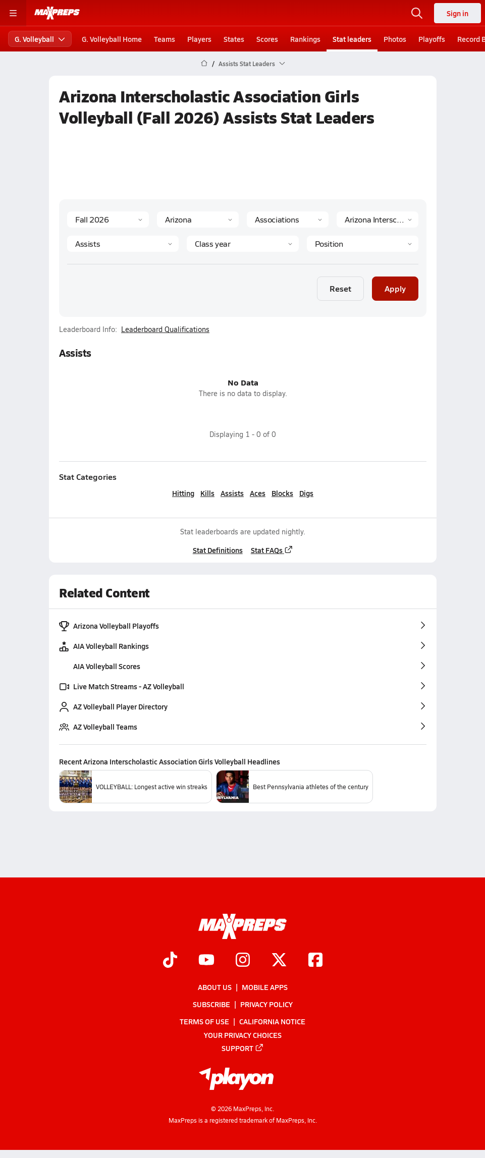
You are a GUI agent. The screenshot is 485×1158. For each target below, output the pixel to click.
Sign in (457, 13)
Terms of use (204, 1021)
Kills (207, 493)
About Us (215, 987)
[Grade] (242, 244)
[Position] (362, 244)
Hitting (183, 493)
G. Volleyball (40, 39)
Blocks (282, 493)
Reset (340, 288)
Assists (232, 493)
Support (243, 1047)
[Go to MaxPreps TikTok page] (170, 961)
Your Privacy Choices (243, 1034)
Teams (164, 39)
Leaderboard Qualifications (165, 329)
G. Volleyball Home (112, 39)
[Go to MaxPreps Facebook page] (315, 961)
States (234, 39)
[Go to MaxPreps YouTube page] (206, 961)
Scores (267, 39)
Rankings (305, 39)
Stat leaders (352, 39)
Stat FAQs (271, 550)
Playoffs (431, 39)
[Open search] (417, 13)
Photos (395, 39)
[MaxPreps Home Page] (204, 64)
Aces (257, 493)
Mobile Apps (265, 987)
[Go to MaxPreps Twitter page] (279, 961)
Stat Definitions (217, 550)
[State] (198, 219)
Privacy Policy (266, 1004)
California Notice (272, 1021)
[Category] (123, 244)
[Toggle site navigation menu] (13, 13)
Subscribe (211, 1004)
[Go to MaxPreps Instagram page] (243, 961)
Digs (306, 493)
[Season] (108, 219)
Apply (395, 288)
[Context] (377, 219)
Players (199, 39)
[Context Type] (288, 219)
